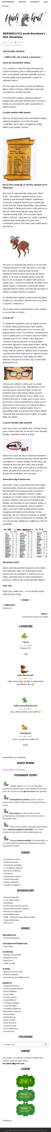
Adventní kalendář (11, 897)
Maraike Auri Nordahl (12, 955)
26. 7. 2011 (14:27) (25, 736)
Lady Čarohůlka (10, 1005)
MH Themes (42, 1130)
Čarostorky (8, 903)
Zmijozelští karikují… (12, 920)
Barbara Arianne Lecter (13, 971)
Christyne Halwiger (11, 1003)
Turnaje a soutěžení (13, 45)
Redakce (20, 42)
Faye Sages (8, 946)
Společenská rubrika (12, 876)
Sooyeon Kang (10, 1025)
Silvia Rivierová (10, 1023)
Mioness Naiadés (11, 974)
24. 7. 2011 (9, 42)
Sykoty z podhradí (11, 882)
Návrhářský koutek (11, 914)
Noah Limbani (9, 1020)
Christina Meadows (12, 938)
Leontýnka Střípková (12, 1008)
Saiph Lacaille (9, 963)
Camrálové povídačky (13, 865)
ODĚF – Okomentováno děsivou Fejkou (20, 917)
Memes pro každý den (13, 911)
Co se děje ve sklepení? (13, 868)
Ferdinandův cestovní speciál (16, 905)
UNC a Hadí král (5, 6)
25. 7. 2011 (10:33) (25, 645)
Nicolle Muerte (10, 1017)
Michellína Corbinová (12, 1011)
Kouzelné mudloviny (12, 870)
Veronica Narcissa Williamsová (16, 977)
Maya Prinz (8, 960)
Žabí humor (8, 923)
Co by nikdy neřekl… (12, 900)
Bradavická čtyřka (11, 862)
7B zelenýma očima (12, 859)
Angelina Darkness (11, 986)
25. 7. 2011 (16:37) (25, 709)
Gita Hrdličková (10, 1000)
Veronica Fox (9, 1031)
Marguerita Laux (10, 957)
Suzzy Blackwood (11, 1028)
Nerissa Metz (9, 1014)
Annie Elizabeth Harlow (13, 988)
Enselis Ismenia (10, 997)
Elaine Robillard (10, 991)
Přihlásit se (7, 1120)
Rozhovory (8, 873)
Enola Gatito (9, 994)
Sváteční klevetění (11, 879)
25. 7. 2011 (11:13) (25, 678)
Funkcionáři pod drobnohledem (17, 908)
